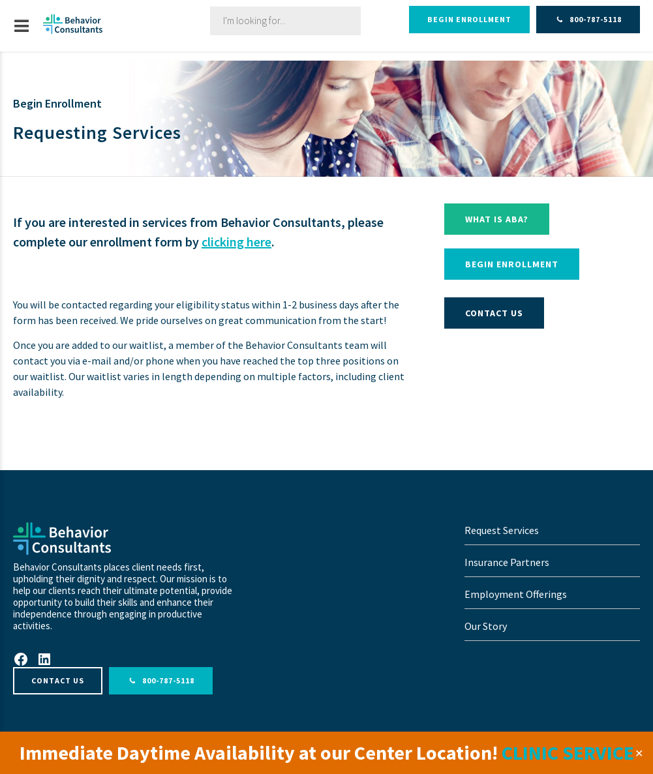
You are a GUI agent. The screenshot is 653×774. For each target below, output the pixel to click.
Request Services (501, 530)
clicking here (236, 241)
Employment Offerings (515, 594)
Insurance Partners (506, 562)
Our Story (485, 626)
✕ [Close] (639, 753)
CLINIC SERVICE (568, 752)
